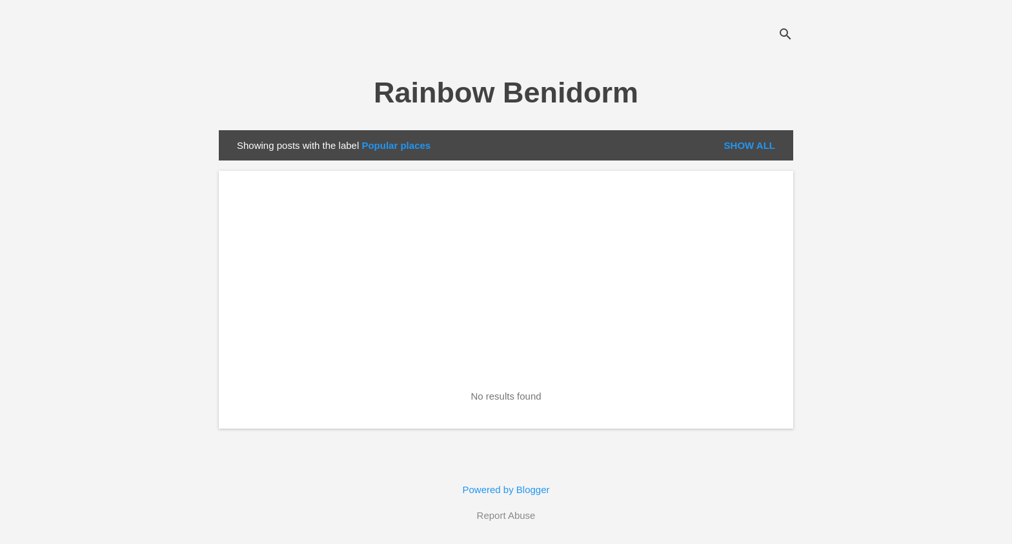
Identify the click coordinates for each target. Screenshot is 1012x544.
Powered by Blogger (505, 489)
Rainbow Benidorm (506, 92)
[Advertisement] (506, 287)
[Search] (785, 35)
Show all (749, 145)
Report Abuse (506, 515)
